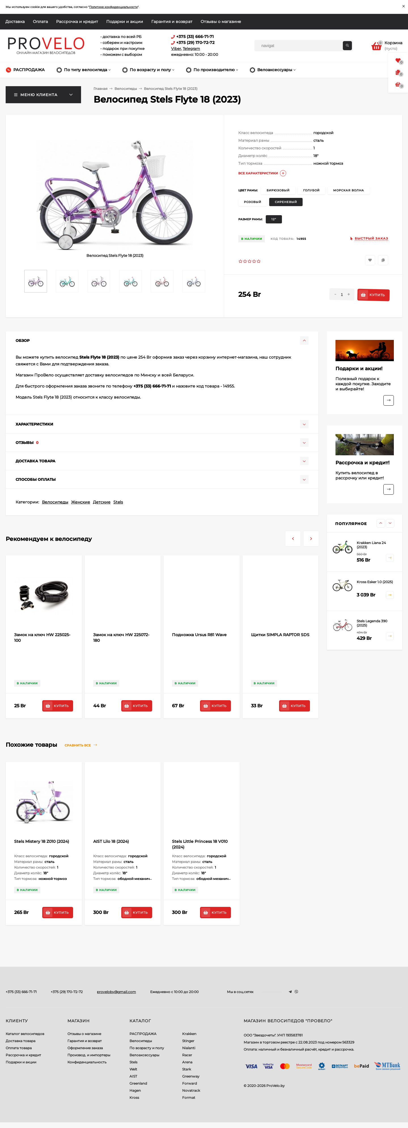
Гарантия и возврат (171, 21)
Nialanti (188, 1048)
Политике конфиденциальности (113, 7)
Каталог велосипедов (25, 1034)
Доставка (15, 21)
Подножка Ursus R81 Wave (199, 634)
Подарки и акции (124, 21)
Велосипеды (55, 502)
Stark (186, 1069)
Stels (118, 502)
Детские (101, 502)
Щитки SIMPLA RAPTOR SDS (280, 634)
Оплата (40, 21)
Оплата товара (19, 1048)
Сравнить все (81, 745)
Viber (176, 48)
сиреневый (286, 202)
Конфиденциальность (87, 1062)
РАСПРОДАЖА (142, 1034)
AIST (133, 1076)
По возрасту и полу (146, 1048)
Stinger (188, 1041)
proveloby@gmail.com (116, 992)
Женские (80, 502)
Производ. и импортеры (88, 1055)
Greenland (138, 1083)
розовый (252, 202)
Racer (187, 1055)
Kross (134, 1097)
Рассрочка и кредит (77, 21)
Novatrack (191, 1090)
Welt (133, 1069)
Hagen (135, 1090)
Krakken (189, 1034)
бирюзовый (278, 190)
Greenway (190, 1076)
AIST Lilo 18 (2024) (111, 841)
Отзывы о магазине (221, 21)
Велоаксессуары (144, 1055)
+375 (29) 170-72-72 (67, 992)
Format (188, 1097)
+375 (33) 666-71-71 (21, 992)
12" (273, 219)
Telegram (191, 48)
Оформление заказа (85, 1048)
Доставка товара (20, 1041)
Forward (189, 1083)
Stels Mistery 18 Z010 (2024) (41, 841)
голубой (311, 190)
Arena (187, 1062)
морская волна (348, 190)
